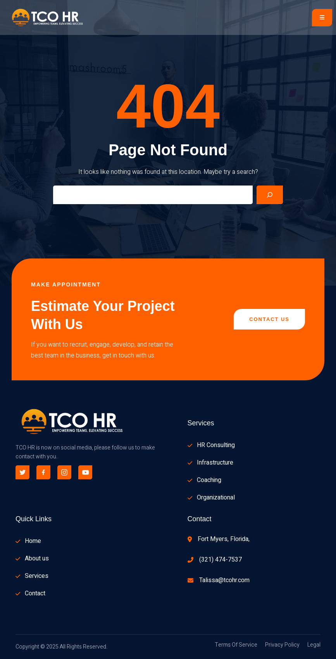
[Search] (270, 195)
